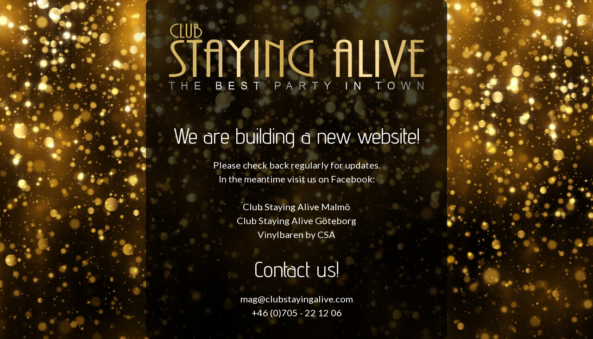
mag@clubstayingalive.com (296, 298)
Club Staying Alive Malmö (296, 206)
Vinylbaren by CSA (296, 234)
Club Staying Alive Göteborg (296, 220)
